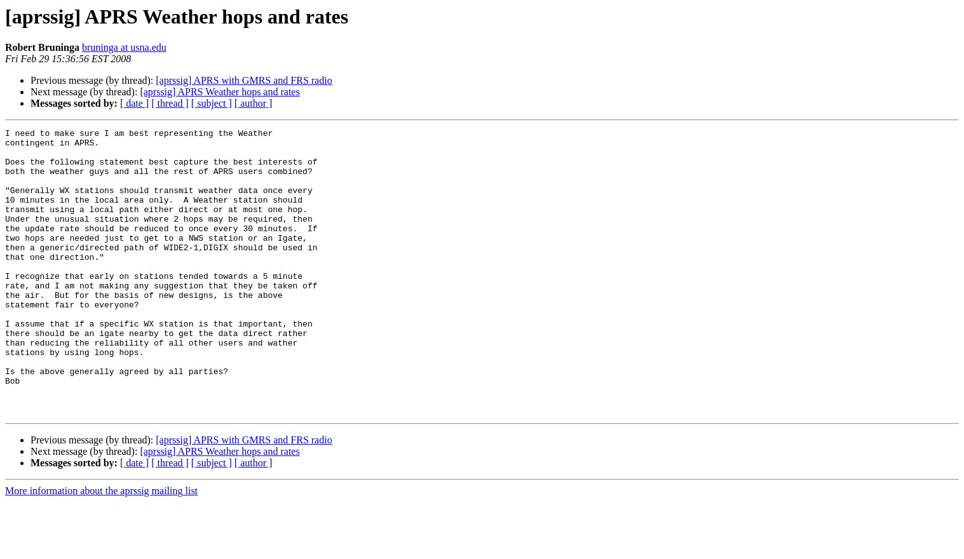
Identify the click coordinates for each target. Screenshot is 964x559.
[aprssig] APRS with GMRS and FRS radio (244, 80)
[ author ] (253, 103)
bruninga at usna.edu (124, 47)
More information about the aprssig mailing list (101, 547)
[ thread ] (170, 103)
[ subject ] (211, 103)
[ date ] (134, 103)
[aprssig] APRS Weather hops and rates (219, 91)
